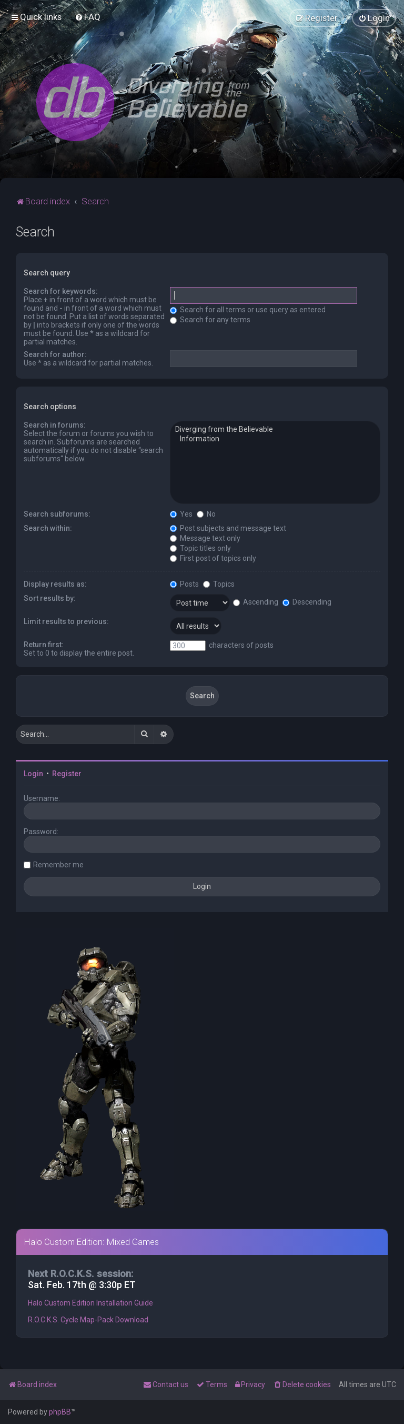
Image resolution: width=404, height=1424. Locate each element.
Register (67, 773)
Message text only (205, 537)
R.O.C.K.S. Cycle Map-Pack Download (88, 1319)
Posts (184, 583)
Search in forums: (55, 425)
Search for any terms (210, 319)
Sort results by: (50, 598)
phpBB (60, 1412)
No (206, 513)
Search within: (48, 527)
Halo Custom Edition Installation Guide (90, 1302)
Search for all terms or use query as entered (248, 309)
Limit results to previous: (66, 621)
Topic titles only (200, 547)
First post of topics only (213, 557)
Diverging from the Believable (275, 429)
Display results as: (55, 583)
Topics (219, 583)
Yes (181, 513)
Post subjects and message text (228, 527)
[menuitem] (87, 17)
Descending (306, 601)
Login (33, 773)
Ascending (255, 601)
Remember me (58, 864)
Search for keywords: (61, 291)
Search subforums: (57, 513)
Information (275, 438)
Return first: (44, 644)
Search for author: (55, 354)
